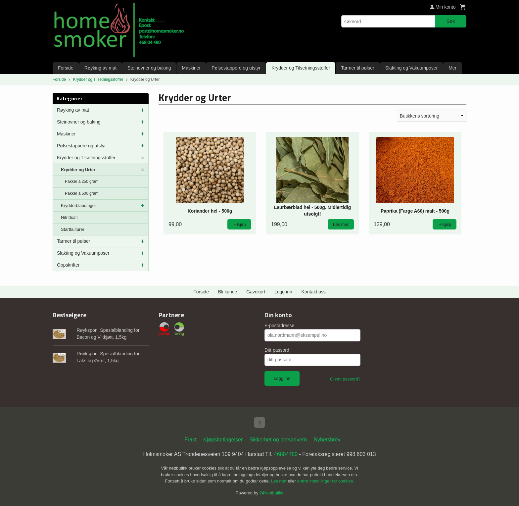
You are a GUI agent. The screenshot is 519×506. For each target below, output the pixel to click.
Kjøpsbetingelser (223, 439)
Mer (452, 68)
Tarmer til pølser (357, 68)
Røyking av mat (100, 68)
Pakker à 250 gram (81, 181)
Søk (451, 21)
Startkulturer (72, 229)
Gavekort (255, 291)
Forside (65, 68)
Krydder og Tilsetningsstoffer (300, 68)
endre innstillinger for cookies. (325, 481)
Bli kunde (227, 291)
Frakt (190, 439)
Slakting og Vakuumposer (411, 68)
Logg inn (283, 291)
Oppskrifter (68, 265)
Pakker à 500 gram (81, 193)
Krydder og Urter (78, 169)
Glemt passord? (345, 379)
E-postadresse (279, 325)
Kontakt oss (314, 291)
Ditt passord (276, 350)
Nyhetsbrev (327, 439)
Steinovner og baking (149, 68)
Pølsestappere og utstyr (236, 68)
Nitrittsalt (69, 217)
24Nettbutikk (271, 492)
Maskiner (191, 68)
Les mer (279, 481)
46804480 (286, 454)
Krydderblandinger (78, 205)
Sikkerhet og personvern (278, 439)
